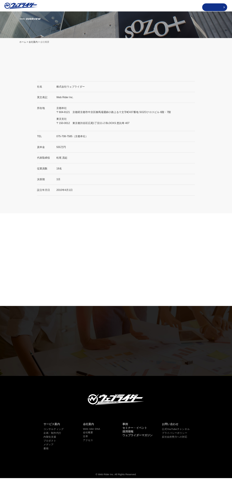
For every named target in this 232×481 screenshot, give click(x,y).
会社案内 (33, 42)
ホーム (22, 42)
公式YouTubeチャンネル (175, 433)
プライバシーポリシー (174, 436)
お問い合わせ (170, 428)
